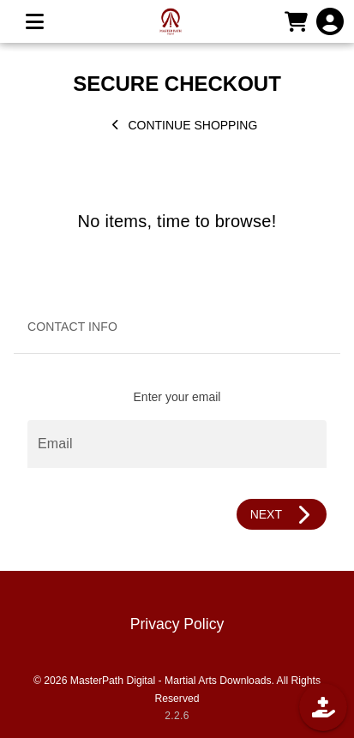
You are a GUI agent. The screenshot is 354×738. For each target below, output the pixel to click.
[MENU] (34, 21)
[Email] (177, 444)
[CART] (295, 21)
